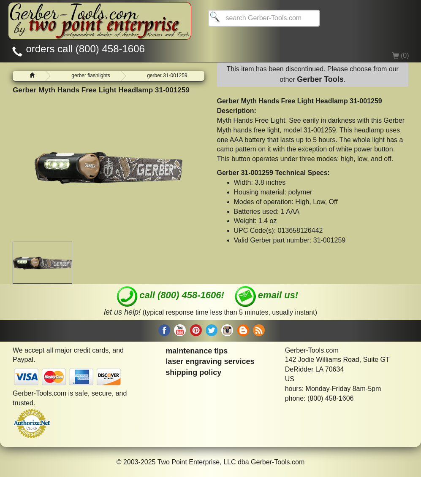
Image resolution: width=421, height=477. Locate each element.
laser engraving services (210, 361)
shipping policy (193, 372)
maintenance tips (197, 351)
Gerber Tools (320, 79)
